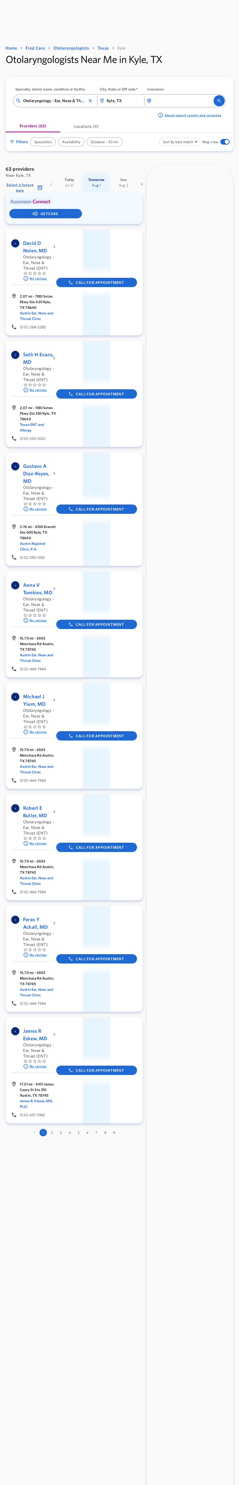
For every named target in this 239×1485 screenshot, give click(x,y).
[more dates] (141, 184)
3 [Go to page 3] (61, 1132)
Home (11, 47)
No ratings (35, 278)
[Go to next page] (114, 1132)
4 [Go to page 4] (70, 1132)
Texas (103, 47)
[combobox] (54, 101)
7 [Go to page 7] (96, 1132)
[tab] (33, 127)
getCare (45, 213)
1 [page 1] (43, 1132)
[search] (219, 100)
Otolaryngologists (71, 47)
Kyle (121, 47)
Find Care (35, 47)
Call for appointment (96, 282)
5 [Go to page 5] (78, 1132)
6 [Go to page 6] (87, 1132)
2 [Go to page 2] (52, 1132)
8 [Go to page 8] (105, 1132)
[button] (90, 101)
